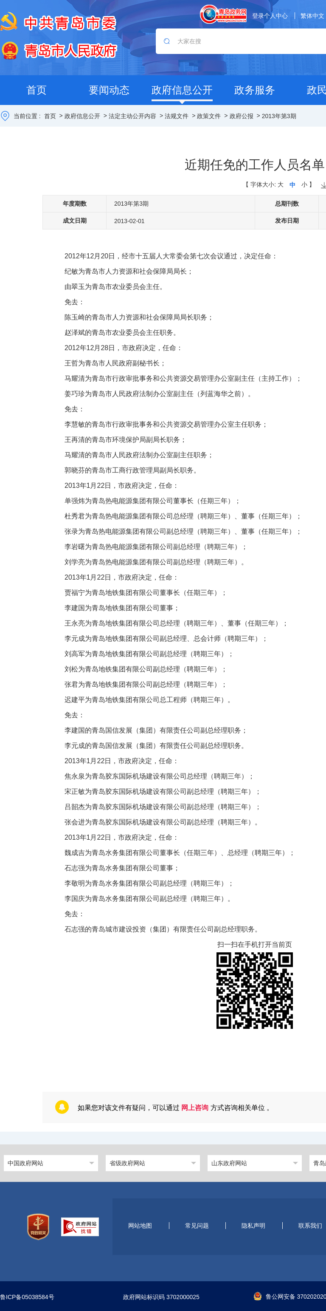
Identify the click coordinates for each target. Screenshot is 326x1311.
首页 (50, 116)
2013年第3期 (279, 116)
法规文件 (176, 116)
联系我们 (310, 1225)
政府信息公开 (82, 116)
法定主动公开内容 (132, 116)
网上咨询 (194, 1107)
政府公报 (241, 116)
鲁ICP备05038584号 (27, 1297)
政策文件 (209, 116)
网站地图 (140, 1225)
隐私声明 (253, 1225)
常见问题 (197, 1225)
